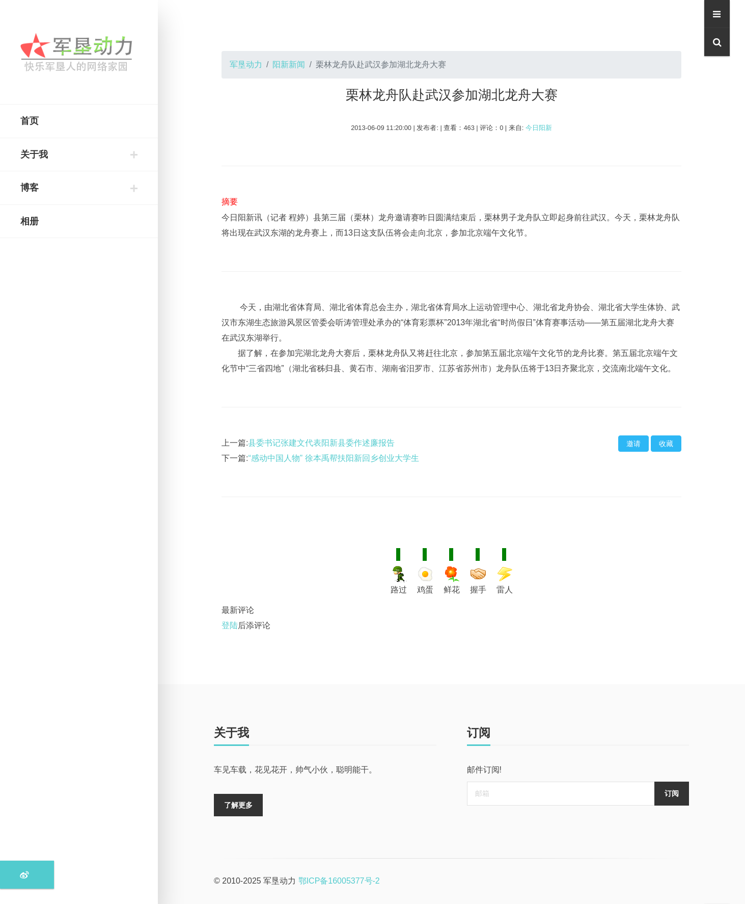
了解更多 (238, 805)
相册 (29, 221)
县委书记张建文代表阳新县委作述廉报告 (321, 442)
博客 (29, 187)
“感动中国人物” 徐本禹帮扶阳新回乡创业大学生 (333, 458)
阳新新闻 (288, 64)
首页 (29, 120)
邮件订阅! (484, 769)
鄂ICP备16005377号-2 (339, 880)
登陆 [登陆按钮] (230, 625)
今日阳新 (539, 128)
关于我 (34, 154)
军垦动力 (246, 64)
